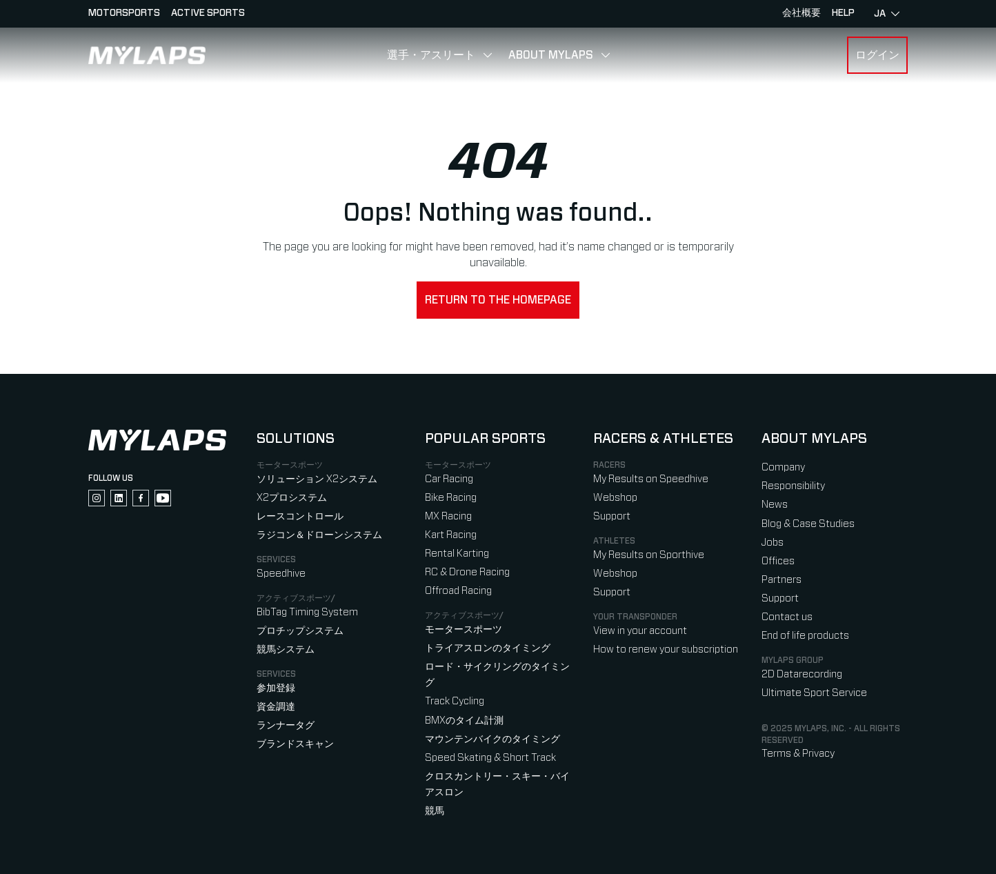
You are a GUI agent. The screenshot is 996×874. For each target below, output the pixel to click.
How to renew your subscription (665, 649)
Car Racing (449, 479)
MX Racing (448, 516)
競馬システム (286, 649)
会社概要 (801, 13)
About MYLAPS (550, 55)
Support (611, 516)
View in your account (640, 631)
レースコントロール (300, 516)
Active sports (208, 13)
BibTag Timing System (307, 612)
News (774, 504)
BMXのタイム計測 (464, 720)
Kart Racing (451, 535)
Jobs (772, 542)
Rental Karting (457, 553)
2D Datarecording (801, 674)
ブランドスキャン (295, 744)
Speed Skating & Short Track (490, 758)
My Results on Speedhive (650, 479)
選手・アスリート (431, 55)
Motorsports (124, 13)
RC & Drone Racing (467, 572)
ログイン (877, 55)
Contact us (787, 617)
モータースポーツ (463, 629)
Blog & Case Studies (808, 524)
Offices (778, 561)
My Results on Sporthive (648, 555)
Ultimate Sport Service (814, 693)
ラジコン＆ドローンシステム (319, 535)
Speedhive (281, 573)
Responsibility (793, 486)
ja (886, 14)
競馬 (434, 811)
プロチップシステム (300, 631)
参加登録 (276, 688)
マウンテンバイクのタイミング (492, 739)
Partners (781, 580)
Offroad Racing (458, 591)
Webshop (615, 498)
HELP (843, 13)
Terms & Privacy (798, 753)
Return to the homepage (498, 300)
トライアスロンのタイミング (487, 648)
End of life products (805, 635)
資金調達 (276, 707)
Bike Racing (451, 498)
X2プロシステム (292, 498)
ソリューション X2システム (317, 479)
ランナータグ (286, 725)
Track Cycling (454, 701)
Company (783, 467)
